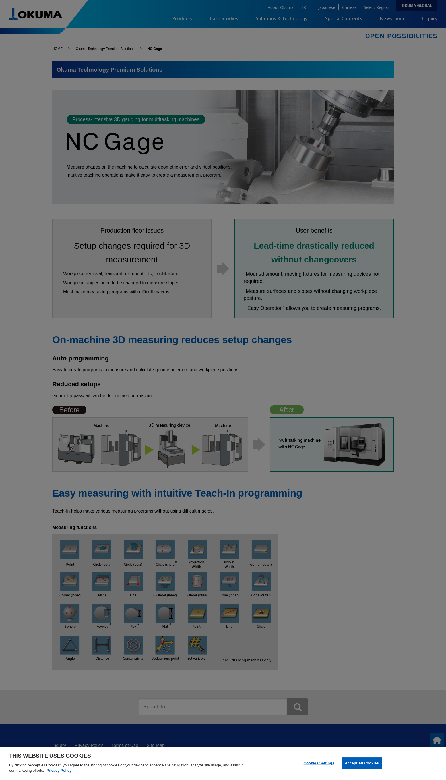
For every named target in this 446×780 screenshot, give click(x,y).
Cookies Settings (319, 767)
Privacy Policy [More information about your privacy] (58, 775)
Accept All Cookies (362, 767)
